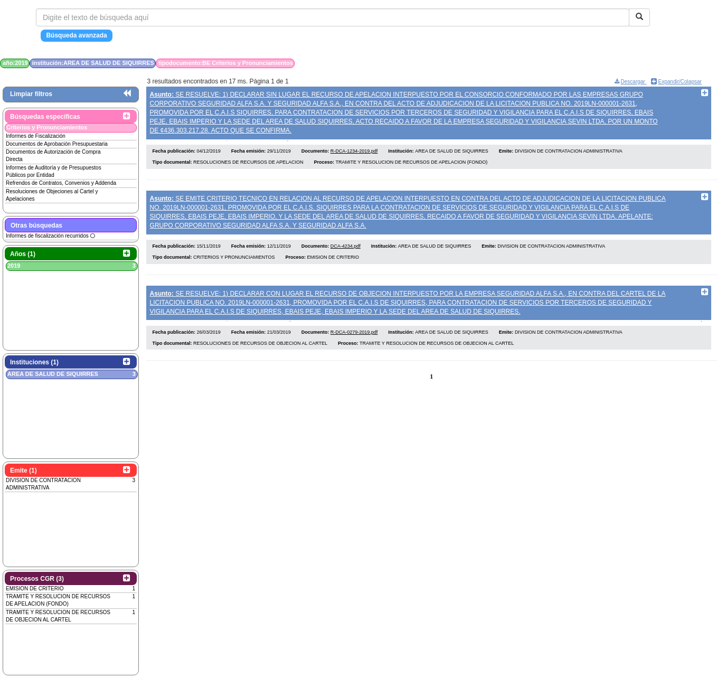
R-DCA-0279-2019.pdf (354, 336)
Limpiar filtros (31, 94)
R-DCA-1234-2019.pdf (354, 153)
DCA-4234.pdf (346, 248)
